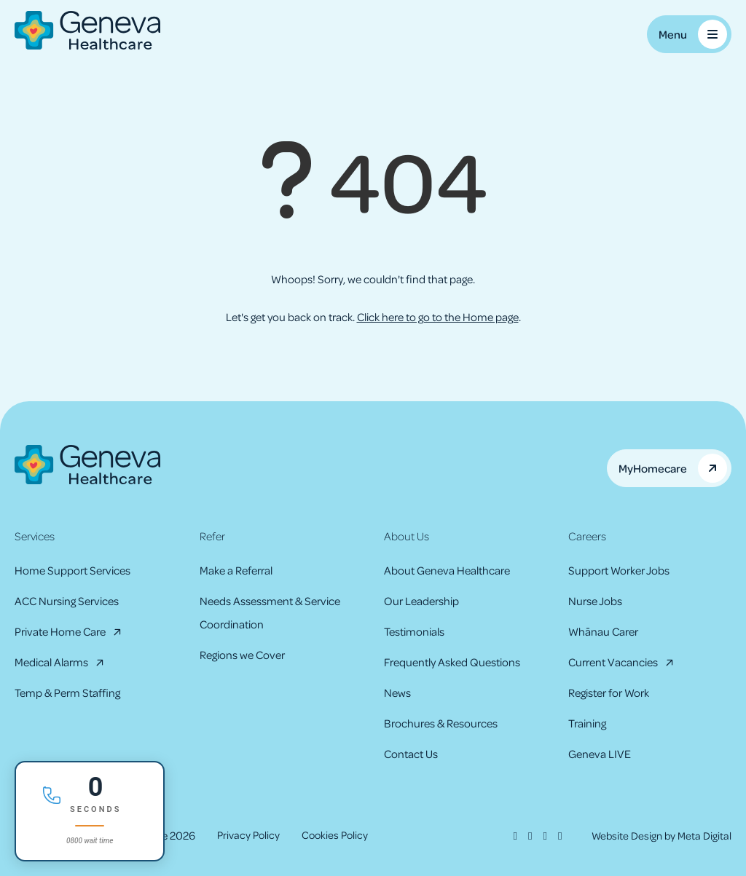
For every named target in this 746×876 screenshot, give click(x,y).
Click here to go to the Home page (438, 316)
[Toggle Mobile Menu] (689, 34)
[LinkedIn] (540, 835)
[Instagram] (524, 835)
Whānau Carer (603, 631)
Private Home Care (60, 631)
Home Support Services (72, 570)
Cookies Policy (339, 835)
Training (587, 723)
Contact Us (411, 753)
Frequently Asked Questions (452, 662)
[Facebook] (509, 835)
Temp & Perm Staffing (67, 692)
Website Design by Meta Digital (658, 835)
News (397, 692)
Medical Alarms (51, 662)
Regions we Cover (242, 654)
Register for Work (608, 692)
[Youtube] (555, 835)
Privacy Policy (250, 835)
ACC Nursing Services (67, 600)
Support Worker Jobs (619, 570)
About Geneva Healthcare (447, 570)
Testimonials (414, 631)
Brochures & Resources (441, 723)
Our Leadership (421, 600)
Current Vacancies (613, 662)
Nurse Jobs (595, 600)
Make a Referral (236, 570)
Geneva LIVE (599, 753)
